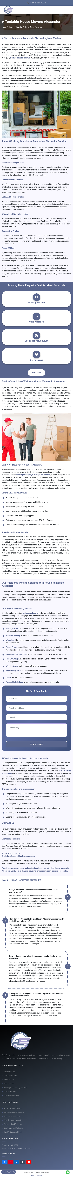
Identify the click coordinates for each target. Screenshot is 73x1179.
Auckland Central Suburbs (14, 1112)
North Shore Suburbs (12, 1116)
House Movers (9, 1072)
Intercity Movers (10, 1092)
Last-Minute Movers (11, 1095)
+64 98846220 (14, 853)
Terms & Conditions (36, 1176)
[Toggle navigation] (70, 10)
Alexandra (18, 27)
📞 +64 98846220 (36, 3)
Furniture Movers (10, 1076)
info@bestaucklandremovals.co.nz (21, 856)
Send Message (36, 744)
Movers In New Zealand (13, 1108)
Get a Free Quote (8, 1172)
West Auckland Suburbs (13, 1120)
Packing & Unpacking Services (15, 1088)
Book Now (36, 372)
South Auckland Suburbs (13, 1128)
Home (4, 27)
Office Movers (9, 1080)
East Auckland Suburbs (13, 1124)
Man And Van (9, 1084)
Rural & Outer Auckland (13, 1132)
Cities (10, 27)
